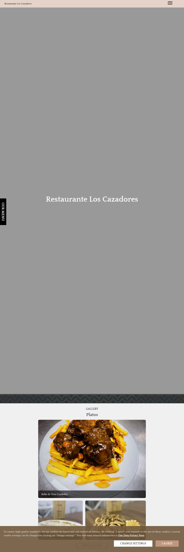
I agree (167, 543)
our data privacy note (131, 535)
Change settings (133, 543)
